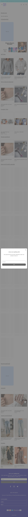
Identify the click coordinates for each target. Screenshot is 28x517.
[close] (26, 250)
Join (14, 264)
